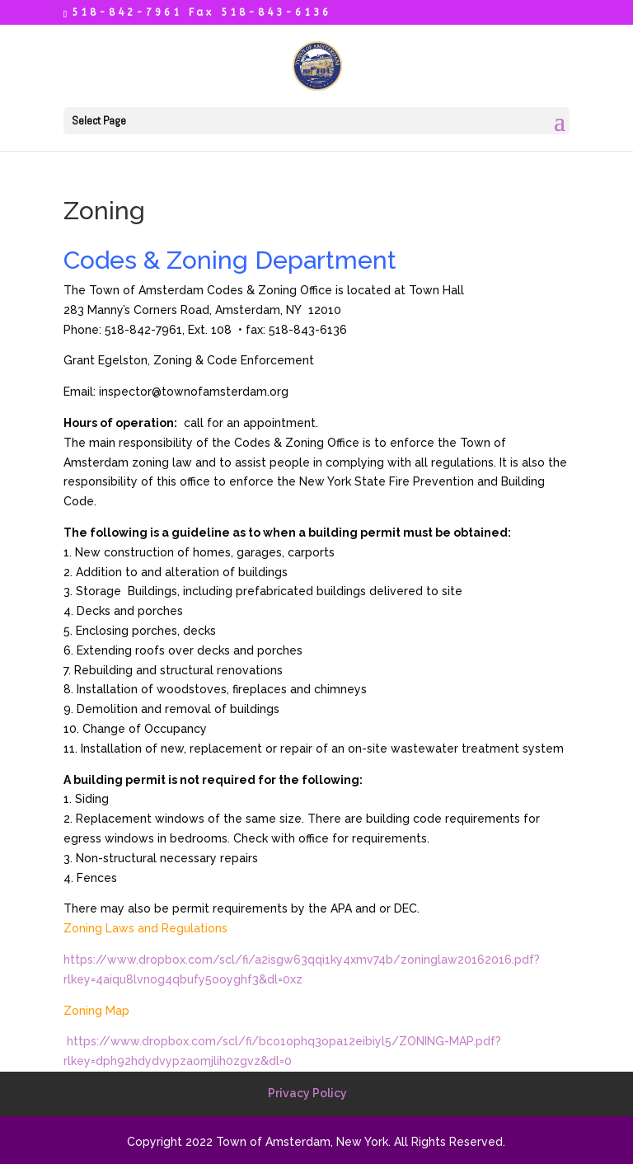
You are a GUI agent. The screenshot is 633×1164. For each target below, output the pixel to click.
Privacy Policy (307, 1093)
